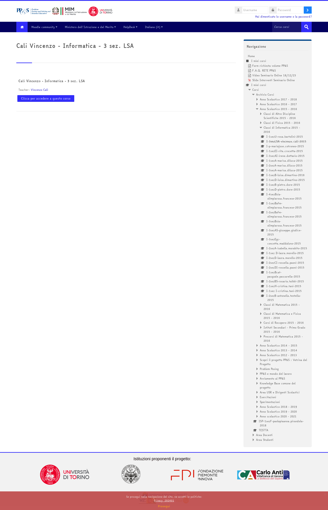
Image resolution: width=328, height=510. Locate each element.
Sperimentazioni (270, 402)
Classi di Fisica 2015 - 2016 (282, 123)
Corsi (255, 90)
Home (251, 56)
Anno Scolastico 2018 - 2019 (278, 407)
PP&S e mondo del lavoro (276, 374)
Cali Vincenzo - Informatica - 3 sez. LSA (51, 80)
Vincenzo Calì (39, 90)
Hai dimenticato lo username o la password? (283, 17)
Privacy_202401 (164, 500)
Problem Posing (269, 369)
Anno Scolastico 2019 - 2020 (278, 411)
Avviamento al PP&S (272, 378)
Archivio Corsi (265, 94)
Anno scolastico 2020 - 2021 (278, 416)
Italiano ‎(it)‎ (154, 27)
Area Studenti (264, 440)
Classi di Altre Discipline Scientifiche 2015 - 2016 (280, 116)
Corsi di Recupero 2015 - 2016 (284, 323)
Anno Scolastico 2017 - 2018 (278, 99)
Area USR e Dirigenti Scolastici (280, 392)
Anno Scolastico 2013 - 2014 (278, 350)
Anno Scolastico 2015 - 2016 (278, 109)
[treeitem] (277, 248)
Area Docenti (264, 435)
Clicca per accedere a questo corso (45, 98)
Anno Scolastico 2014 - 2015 (278, 345)
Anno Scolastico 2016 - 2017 (278, 104)
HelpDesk (131, 27)
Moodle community (45, 27)
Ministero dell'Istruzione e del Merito (90, 27)
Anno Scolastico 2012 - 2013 (278, 355)
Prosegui (164, 506)
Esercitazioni (268, 397)
